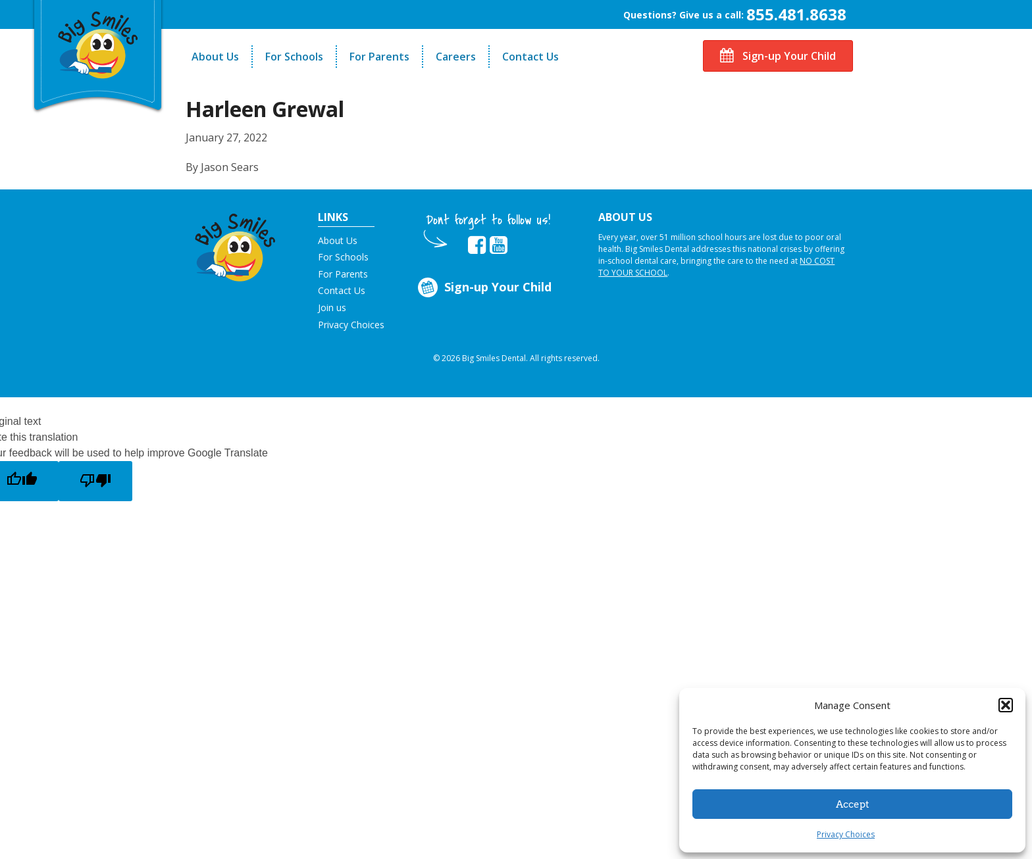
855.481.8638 (796, 14)
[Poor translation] (95, 481)
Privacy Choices (846, 834)
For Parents (379, 56)
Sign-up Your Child (778, 56)
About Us (215, 56)
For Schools (294, 56)
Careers (456, 56)
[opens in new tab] (477, 245)
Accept (852, 804)
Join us (332, 307)
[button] (1005, 705)
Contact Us (530, 56)
